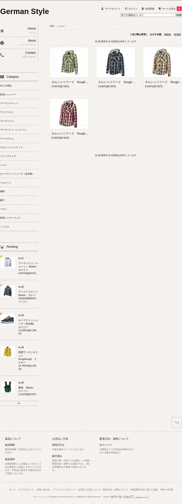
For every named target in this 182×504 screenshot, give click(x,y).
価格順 (167, 34)
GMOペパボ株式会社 (76, 497)
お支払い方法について (89, 489)
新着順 (177, 34)
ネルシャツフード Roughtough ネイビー (125, 82)
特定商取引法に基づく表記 (144, 489)
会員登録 (149, 8)
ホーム (12, 489)
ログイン (133, 8)
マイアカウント (113, 8)
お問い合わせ (43, 489)
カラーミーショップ (40, 497)
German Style (24, 11)
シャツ (61, 26)
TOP (51, 26)
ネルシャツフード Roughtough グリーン (79, 82)
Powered (126, 497)
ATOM (170, 489)
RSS (162, 489)
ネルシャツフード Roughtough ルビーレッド (81, 133)
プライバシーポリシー (64, 489)
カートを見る (172, 8)
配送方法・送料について (115, 489)
